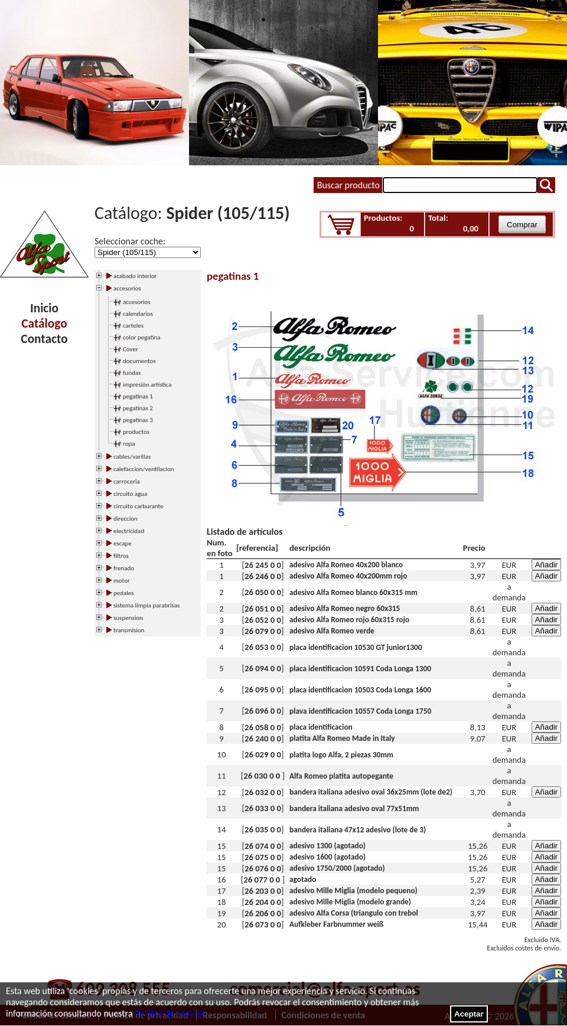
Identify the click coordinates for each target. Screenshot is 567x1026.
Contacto (44, 339)
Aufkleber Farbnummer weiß (336, 924)
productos (136, 432)
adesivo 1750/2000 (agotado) (337, 868)
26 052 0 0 (263, 620)
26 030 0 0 (262, 775)
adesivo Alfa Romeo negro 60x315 (344, 608)
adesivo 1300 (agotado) (327, 846)
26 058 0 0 (263, 727)
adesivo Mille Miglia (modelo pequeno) (353, 891)
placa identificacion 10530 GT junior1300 (355, 647)
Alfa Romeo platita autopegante (341, 776)
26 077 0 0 (262, 879)
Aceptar (469, 1013)
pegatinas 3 (138, 420)
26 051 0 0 (263, 608)
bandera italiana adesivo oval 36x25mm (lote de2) (370, 792)
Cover (130, 349)
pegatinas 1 (138, 396)
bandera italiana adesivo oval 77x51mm (354, 808)
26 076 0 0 (263, 868)
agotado (302, 879)
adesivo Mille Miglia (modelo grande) (350, 902)
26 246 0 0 (263, 576)
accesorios (137, 302)
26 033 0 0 (263, 808)
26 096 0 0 (263, 710)
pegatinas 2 (138, 408)
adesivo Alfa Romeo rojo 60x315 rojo (349, 620)
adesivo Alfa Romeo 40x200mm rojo (348, 576)
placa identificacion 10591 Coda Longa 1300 (360, 669)
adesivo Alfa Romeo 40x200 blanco (346, 565)
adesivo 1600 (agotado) (327, 857)
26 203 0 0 (263, 891)
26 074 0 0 (263, 846)
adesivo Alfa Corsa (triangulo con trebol (353, 913)
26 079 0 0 (263, 631)
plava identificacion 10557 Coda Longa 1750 (360, 711)
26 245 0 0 (263, 565)
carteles (133, 325)
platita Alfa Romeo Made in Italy (342, 738)
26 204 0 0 (263, 902)
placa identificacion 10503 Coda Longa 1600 (360, 690)
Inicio (44, 308)
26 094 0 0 (263, 668)
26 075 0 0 (263, 857)
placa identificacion (321, 727)
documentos (139, 361)
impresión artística (147, 384)
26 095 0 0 (263, 689)
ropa (129, 443)
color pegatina (142, 337)
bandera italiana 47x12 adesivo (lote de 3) (357, 830)
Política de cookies (170, 1013)
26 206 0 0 (263, 913)
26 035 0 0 (263, 829)
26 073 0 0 (263, 924)
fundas (132, 373)
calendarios (138, 314)
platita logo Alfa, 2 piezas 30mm (341, 755)
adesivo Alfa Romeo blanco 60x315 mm (353, 592)
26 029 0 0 (263, 754)
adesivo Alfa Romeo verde (331, 631)
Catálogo (44, 323)
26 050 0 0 (263, 592)
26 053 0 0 (263, 647)
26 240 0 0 (263, 738)
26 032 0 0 (263, 792)
